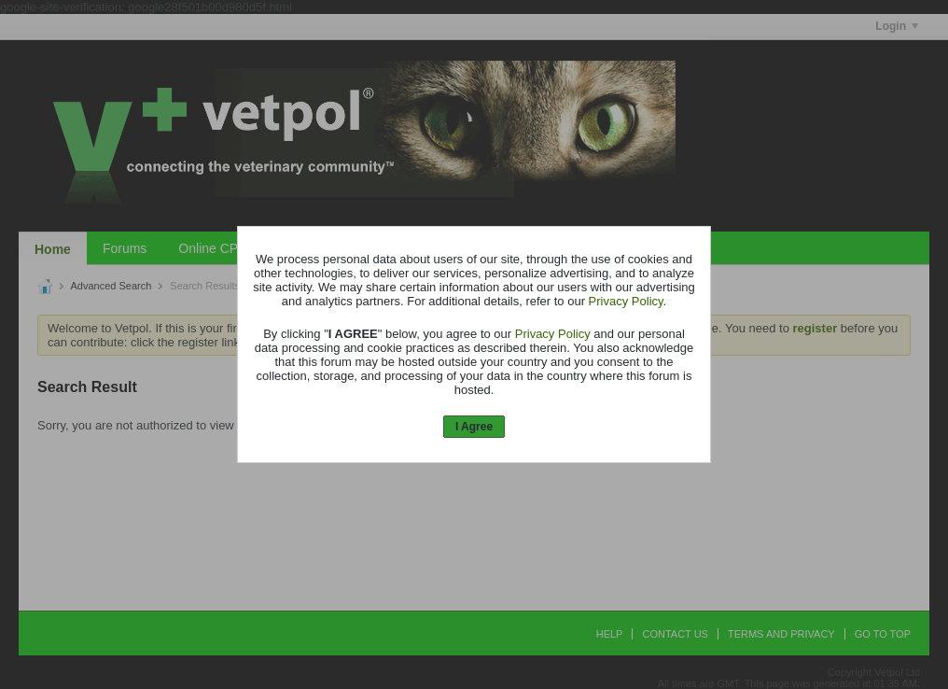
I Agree (474, 426)
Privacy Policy (626, 301)
